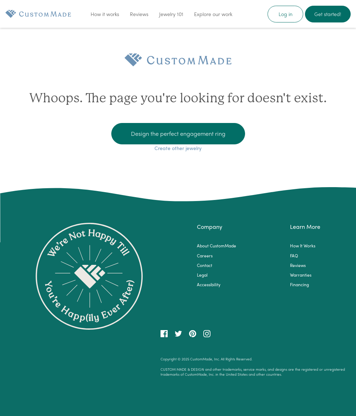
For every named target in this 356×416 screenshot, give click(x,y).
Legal (202, 275)
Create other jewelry (178, 147)
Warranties (300, 275)
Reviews (139, 13)
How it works (105, 13)
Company (209, 227)
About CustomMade (216, 246)
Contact (204, 265)
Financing (299, 285)
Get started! (327, 13)
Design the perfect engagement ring (178, 133)
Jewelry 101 (171, 13)
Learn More (305, 227)
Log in (286, 13)
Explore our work (213, 13)
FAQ (294, 256)
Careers (205, 256)
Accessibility (208, 285)
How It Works (302, 246)
